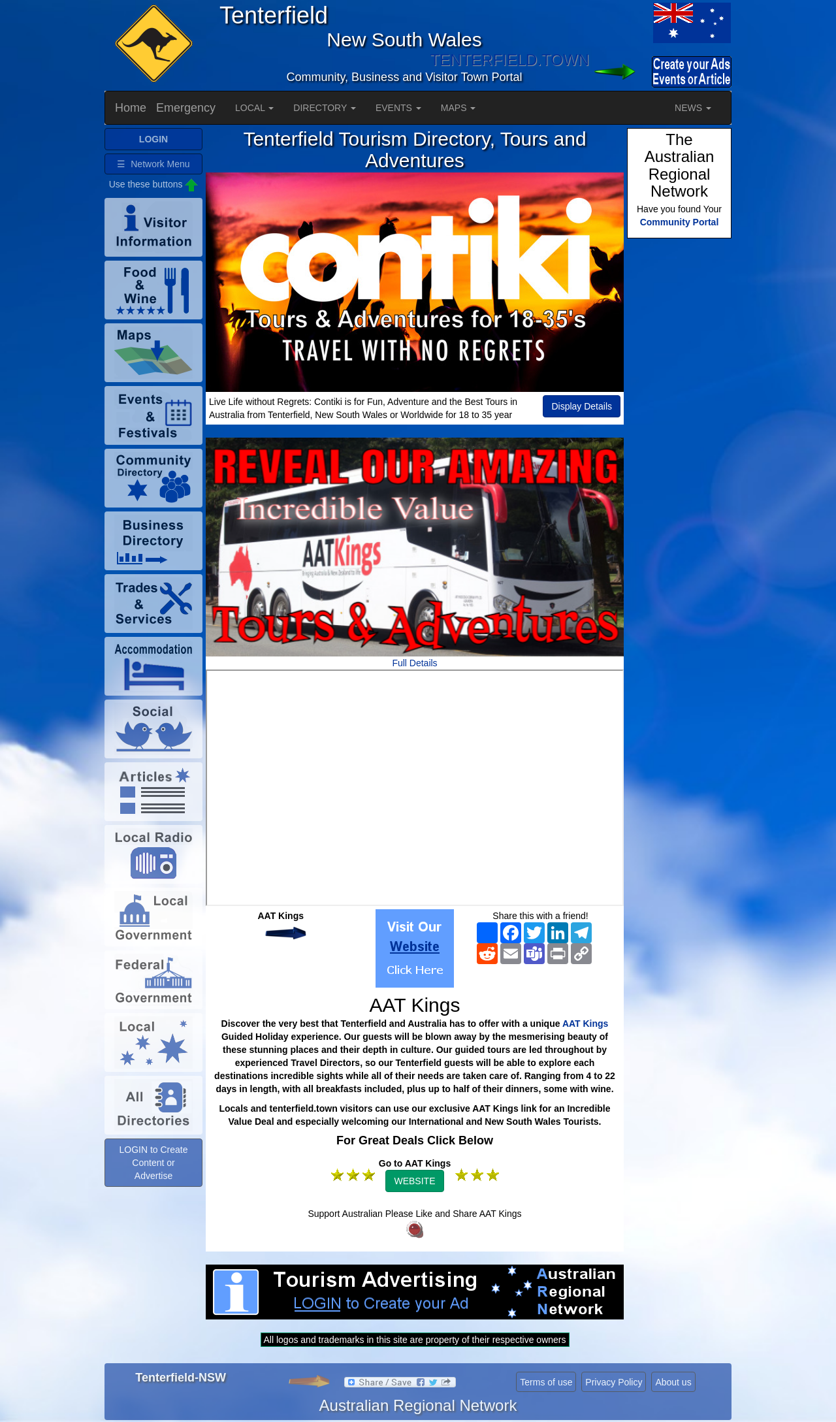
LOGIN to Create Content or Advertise (153, 1162)
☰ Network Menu (153, 164)
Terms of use (546, 1382)
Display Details (581, 406)
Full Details (414, 663)
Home (130, 107)
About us (673, 1382)
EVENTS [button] (398, 108)
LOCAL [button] (254, 108)
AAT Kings (585, 1023)
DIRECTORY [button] (324, 108)
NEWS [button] (693, 108)
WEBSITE (414, 1181)
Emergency (186, 107)
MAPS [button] (458, 108)
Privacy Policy (613, 1382)
